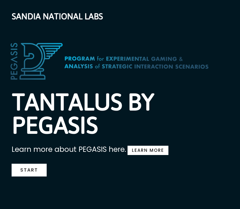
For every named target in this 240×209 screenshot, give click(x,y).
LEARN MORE (148, 150)
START (29, 170)
